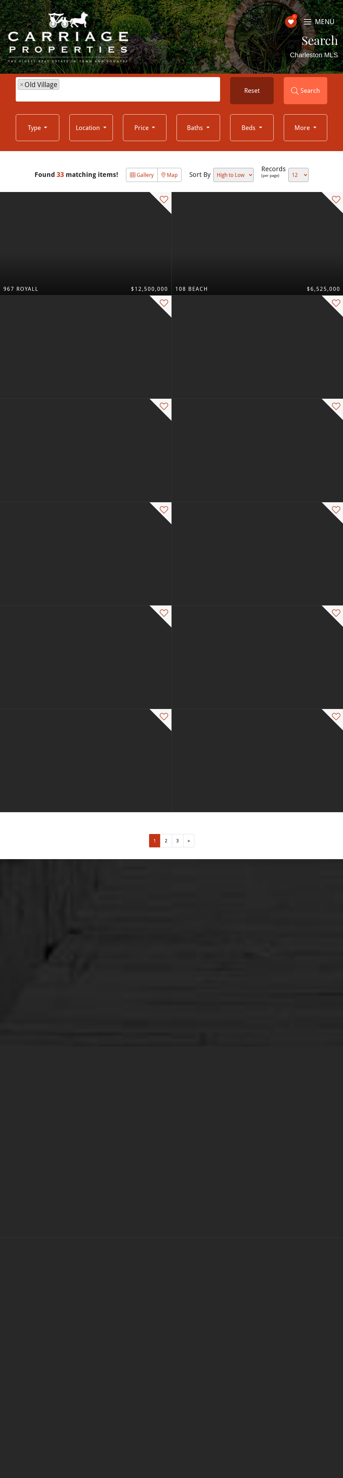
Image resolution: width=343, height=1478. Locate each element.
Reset (252, 90)
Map (169, 174)
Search (305, 90)
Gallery (142, 174)
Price (142, 127)
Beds (249, 127)
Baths (196, 127)
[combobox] (118, 89)
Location (88, 127)
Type (35, 127)
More (303, 127)
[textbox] (64, 90)
